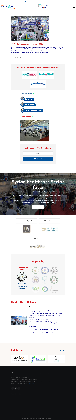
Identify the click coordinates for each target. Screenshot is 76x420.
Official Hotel (38, 240)
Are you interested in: (37, 307)
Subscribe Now (38, 158)
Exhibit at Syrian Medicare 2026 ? (28, 44)
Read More (17, 57)
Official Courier (49, 222)
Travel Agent (27, 222)
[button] (60, 350)
